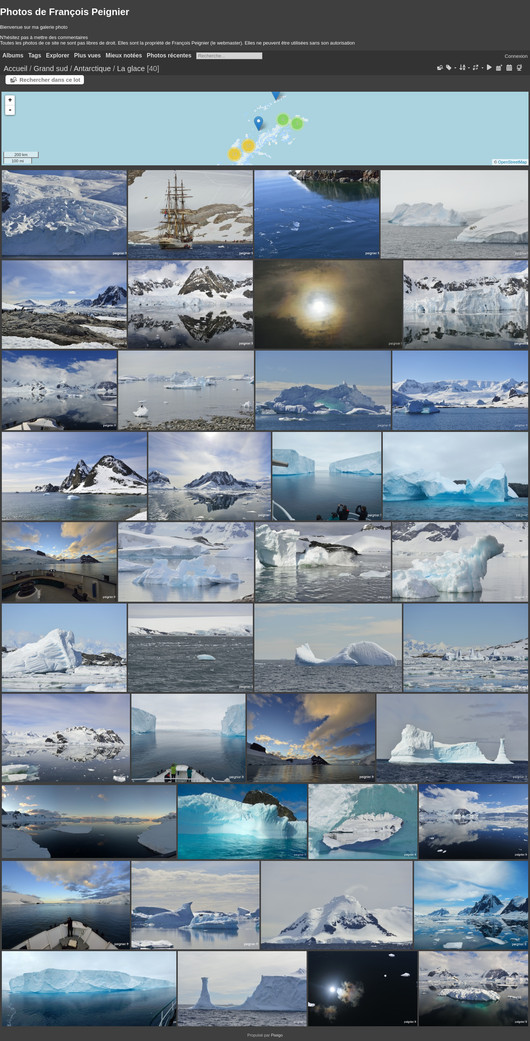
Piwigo (277, 1035)
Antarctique (92, 68)
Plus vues (87, 55)
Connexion (516, 56)
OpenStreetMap (512, 162)
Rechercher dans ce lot (50, 80)
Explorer (57, 55)
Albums (13, 55)
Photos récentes (169, 55)
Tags (34, 55)
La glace (131, 68)
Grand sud (50, 68)
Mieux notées (124, 55)
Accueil (15, 68)
